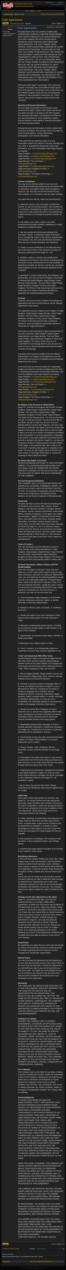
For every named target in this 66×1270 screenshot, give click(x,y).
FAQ (26, 11)
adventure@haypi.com (27, 171)
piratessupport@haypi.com (43, 166)
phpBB (26, 1267)
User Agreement (12, 19)
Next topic (54, 14)
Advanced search (57, 4)
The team (33, 1261)
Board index (8, 14)
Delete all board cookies (44, 1261)
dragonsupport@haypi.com (43, 156)
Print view (61, 14)
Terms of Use (19, 14)
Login (39, 11)
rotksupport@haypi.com (27, 176)
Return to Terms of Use (11, 1248)
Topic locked (5, 23)
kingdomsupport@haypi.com (45, 154)
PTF (39, 1268)
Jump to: (33, 1248)
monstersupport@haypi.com (44, 159)
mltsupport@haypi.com (27, 164)
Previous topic (45, 14)
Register (32, 11)
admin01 (10, 27)
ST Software (34, 1268)
